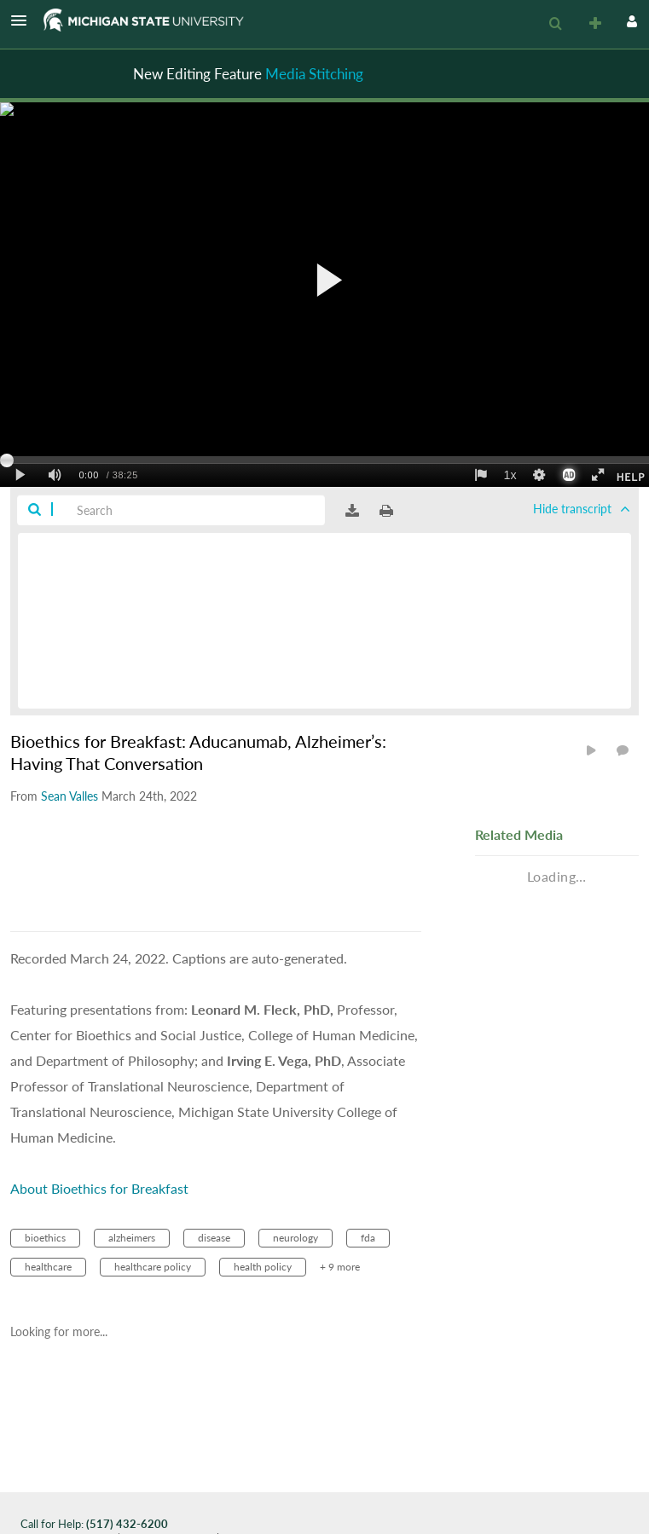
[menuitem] (555, 24)
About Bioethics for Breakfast (99, 1188)
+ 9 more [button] (340, 1266)
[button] (24, 20)
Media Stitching (314, 74)
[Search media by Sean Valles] (69, 796)
